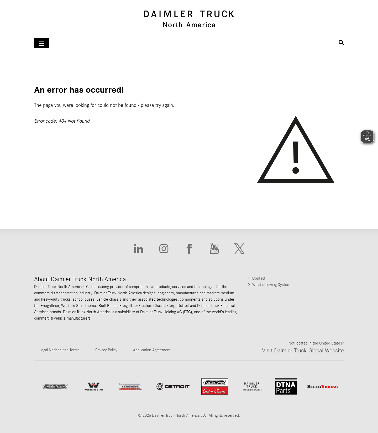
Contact (258, 278)
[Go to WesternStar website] (93, 386)
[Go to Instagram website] (163, 248)
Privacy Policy (106, 350)
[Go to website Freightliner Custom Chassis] (215, 386)
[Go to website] (173, 386)
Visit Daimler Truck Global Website (303, 350)
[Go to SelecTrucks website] (323, 386)
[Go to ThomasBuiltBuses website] (130, 387)
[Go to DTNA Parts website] (286, 386)
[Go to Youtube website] (214, 248)
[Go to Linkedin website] (138, 248)
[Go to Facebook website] (189, 248)
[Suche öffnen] (341, 42)
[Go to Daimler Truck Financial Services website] (252, 386)
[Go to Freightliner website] (55, 386)
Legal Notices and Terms (59, 350)
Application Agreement (152, 350)
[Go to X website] (239, 248)
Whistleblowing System (271, 285)
